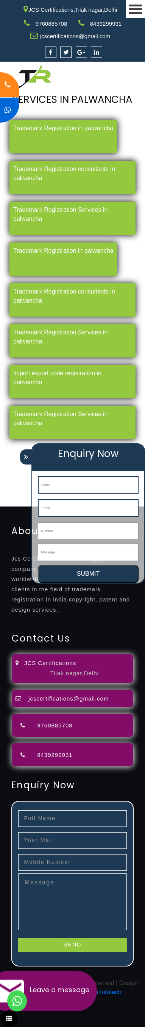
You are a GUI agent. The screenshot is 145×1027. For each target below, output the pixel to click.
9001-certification (23, 483)
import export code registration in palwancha (57, 377)
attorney (11, 465)
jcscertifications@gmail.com (75, 36)
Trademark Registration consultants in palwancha (64, 173)
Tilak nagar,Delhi (74, 673)
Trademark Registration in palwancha (63, 128)
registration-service (25, 447)
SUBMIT (88, 573)
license (9, 474)
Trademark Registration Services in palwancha (60, 214)
